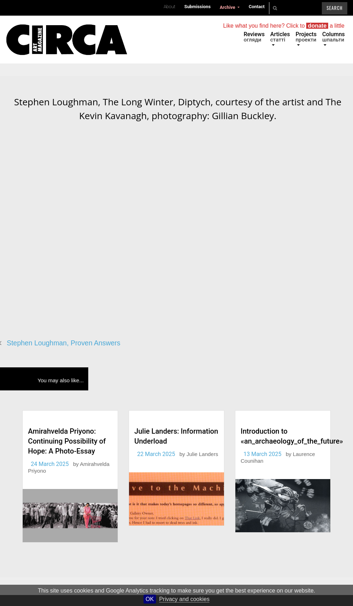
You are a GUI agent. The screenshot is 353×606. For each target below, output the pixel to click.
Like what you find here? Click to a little (283, 26)
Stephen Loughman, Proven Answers (63, 343)
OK (150, 599)
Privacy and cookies (184, 599)
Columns (333, 37)
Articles (280, 37)
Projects (306, 37)
